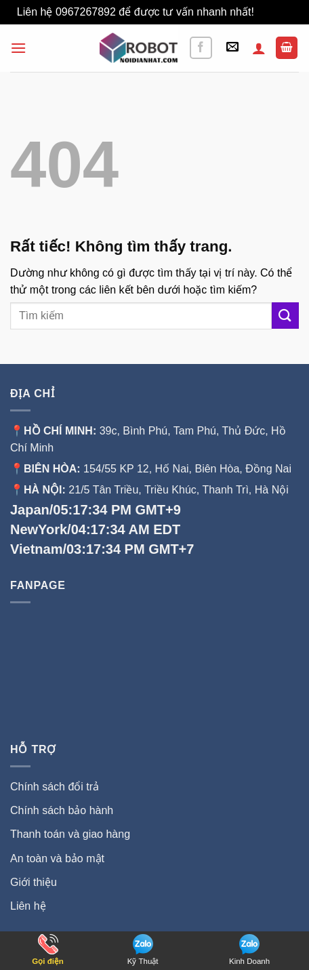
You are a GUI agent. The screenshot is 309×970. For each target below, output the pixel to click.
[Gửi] (285, 315)
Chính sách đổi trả (54, 786)
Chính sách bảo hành (61, 810)
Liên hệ (28, 906)
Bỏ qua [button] (274, 12)
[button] (18, 47)
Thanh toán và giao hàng (70, 834)
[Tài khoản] (259, 48)
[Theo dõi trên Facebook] (201, 48)
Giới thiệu (35, 882)
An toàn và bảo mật (57, 858)
